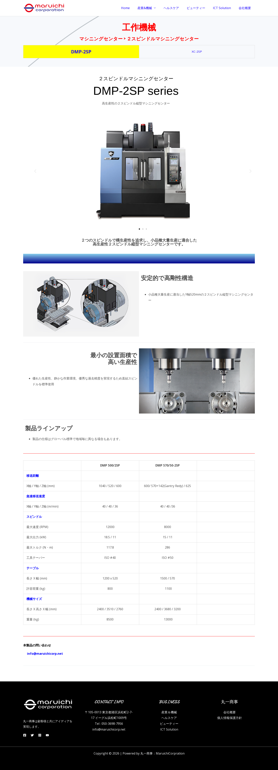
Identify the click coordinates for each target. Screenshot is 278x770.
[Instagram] (42, 735)
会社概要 (245, 8)
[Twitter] (33, 735)
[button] (35, 171)
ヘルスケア (176, 8)
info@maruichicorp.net (108, 729)
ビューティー (200, 8)
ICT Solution (224, 8)
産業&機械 (151, 8)
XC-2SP (197, 51)
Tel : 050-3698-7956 (109, 723)
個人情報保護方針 (229, 718)
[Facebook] (24, 735)
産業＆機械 (169, 712)
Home (134, 8)
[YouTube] (51, 735)
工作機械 (139, 26)
